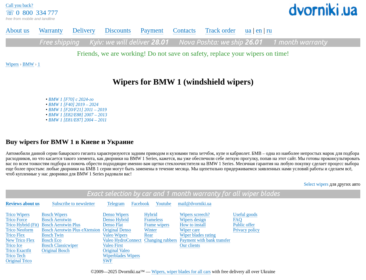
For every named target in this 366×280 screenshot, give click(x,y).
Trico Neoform (19, 229)
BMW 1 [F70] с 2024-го (71, 99)
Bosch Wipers (54, 214)
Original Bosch (55, 250)
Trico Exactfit (18, 250)
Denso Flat (113, 224)
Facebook (140, 203)
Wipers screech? (195, 214)
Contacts (184, 30)
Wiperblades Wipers (121, 255)
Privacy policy (246, 229)
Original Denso (117, 229)
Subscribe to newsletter (73, 203)
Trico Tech (15, 255)
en (259, 30)
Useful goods (245, 214)
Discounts (118, 30)
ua (248, 30)
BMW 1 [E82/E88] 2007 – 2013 (78, 114)
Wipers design (193, 219)
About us (17, 30)
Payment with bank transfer (205, 240)
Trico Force (16, 219)
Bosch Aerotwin (56, 219)
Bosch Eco (51, 240)
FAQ (237, 219)
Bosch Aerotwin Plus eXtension (71, 229)
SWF (107, 260)
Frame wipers (157, 224)
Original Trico (19, 260)
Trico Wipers (17, 214)
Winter (150, 229)
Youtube (163, 203)
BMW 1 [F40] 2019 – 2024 (74, 104)
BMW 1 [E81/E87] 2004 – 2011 (78, 119)
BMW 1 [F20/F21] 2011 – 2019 (78, 109)
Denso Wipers (116, 214)
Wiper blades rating (198, 235)
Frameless (153, 219)
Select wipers (316, 184)
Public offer (244, 224)
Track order (220, 30)
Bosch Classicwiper (60, 245)
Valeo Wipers (115, 235)
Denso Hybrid (116, 219)
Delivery (84, 30)
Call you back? (19, 5)
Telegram (115, 203)
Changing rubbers (160, 240)
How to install (193, 224)
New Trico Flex (20, 240)
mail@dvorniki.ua (195, 203)
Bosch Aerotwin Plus (61, 224)
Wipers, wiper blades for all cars (181, 271)
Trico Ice (14, 245)
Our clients (190, 245)
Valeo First (113, 245)
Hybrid (150, 214)
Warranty (51, 30)
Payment (152, 30)
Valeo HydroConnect (122, 240)
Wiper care (190, 229)
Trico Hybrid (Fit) (22, 224)
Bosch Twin (52, 235)
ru (269, 30)
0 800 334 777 (37, 12)
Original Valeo (116, 250)
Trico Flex (15, 235)
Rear (148, 235)
